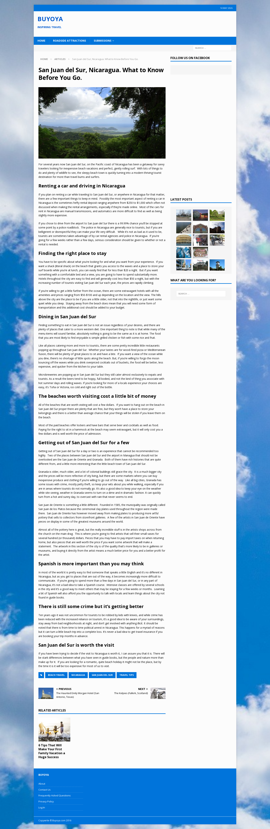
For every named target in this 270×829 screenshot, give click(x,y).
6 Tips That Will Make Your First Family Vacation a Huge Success (51, 751)
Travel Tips (126, 675)
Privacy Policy (46, 801)
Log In (41, 807)
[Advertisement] (159, 23)
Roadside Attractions (69, 40)
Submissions (102, 40)
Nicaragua (78, 675)
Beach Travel (56, 675)
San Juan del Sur (102, 675)
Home (41, 40)
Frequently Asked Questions (54, 795)
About (41, 783)
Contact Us (44, 789)
